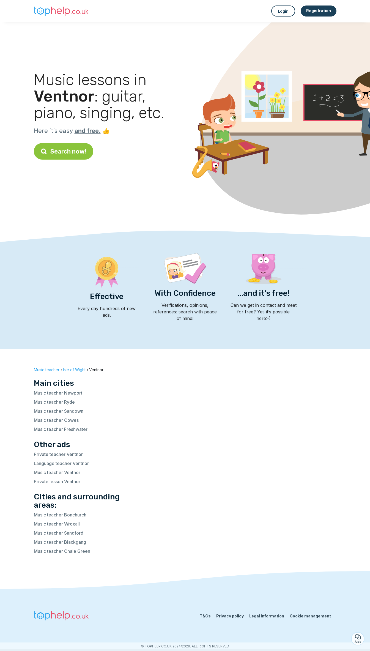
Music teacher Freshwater (60, 429)
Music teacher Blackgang (60, 542)
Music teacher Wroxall (57, 524)
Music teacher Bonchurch (60, 515)
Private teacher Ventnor (58, 454)
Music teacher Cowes (56, 420)
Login (283, 11)
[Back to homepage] (61, 11)
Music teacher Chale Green (62, 551)
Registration (318, 10)
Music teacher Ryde (54, 402)
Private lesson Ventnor (57, 481)
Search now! (63, 151)
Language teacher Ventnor (61, 463)
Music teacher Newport (58, 393)
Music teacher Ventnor (57, 472)
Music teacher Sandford (58, 533)
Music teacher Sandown (58, 411)
